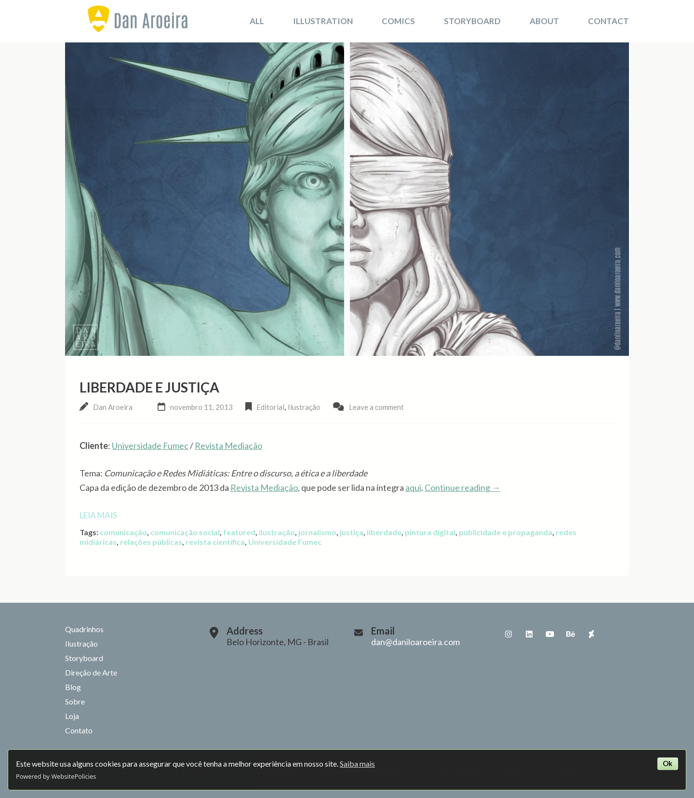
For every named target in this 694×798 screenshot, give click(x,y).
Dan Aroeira (113, 407)
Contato (79, 730)
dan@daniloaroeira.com (415, 641)
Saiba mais (357, 763)
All (257, 21)
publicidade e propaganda (505, 532)
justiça (351, 532)
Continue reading (462, 487)
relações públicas (151, 541)
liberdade (384, 532)
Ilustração (304, 407)
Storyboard (472, 21)
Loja (72, 715)
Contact (608, 21)
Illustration (323, 21)
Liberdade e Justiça (149, 387)
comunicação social (185, 532)
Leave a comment (376, 407)
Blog (73, 686)
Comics (398, 21)
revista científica (215, 541)
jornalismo (317, 532)
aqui (413, 487)
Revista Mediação (228, 445)
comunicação (123, 532)
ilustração (277, 532)
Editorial (270, 407)
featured (239, 532)
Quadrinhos (84, 629)
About (544, 21)
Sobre (75, 701)
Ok (667, 763)
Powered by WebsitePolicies (56, 776)
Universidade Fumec (150, 445)
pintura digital (430, 532)
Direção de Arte (91, 672)
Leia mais (98, 515)
